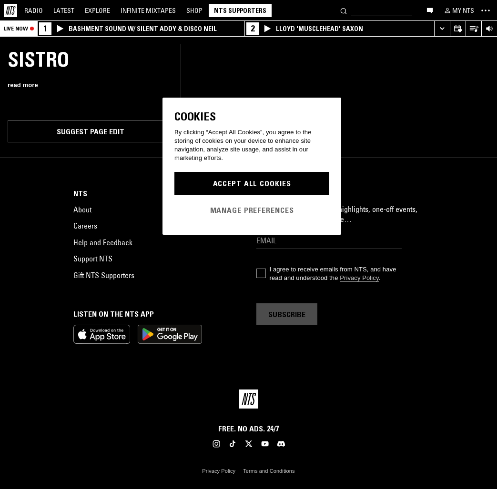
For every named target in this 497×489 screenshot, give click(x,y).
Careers (85, 225)
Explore (97, 10)
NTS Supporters (240, 10)
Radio (33, 10)
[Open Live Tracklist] (473, 29)
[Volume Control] (489, 29)
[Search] (343, 10)
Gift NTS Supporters (103, 275)
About (82, 209)
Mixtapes (148, 10)
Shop (194, 10)
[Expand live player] (442, 29)
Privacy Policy (359, 277)
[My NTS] (458, 10)
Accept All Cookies (252, 183)
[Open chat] (430, 10)
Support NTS (92, 258)
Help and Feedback (102, 242)
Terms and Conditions (268, 471)
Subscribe (286, 314)
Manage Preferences (252, 210)
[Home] (10, 10)
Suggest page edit (90, 131)
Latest (63, 10)
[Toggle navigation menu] (485, 10)
